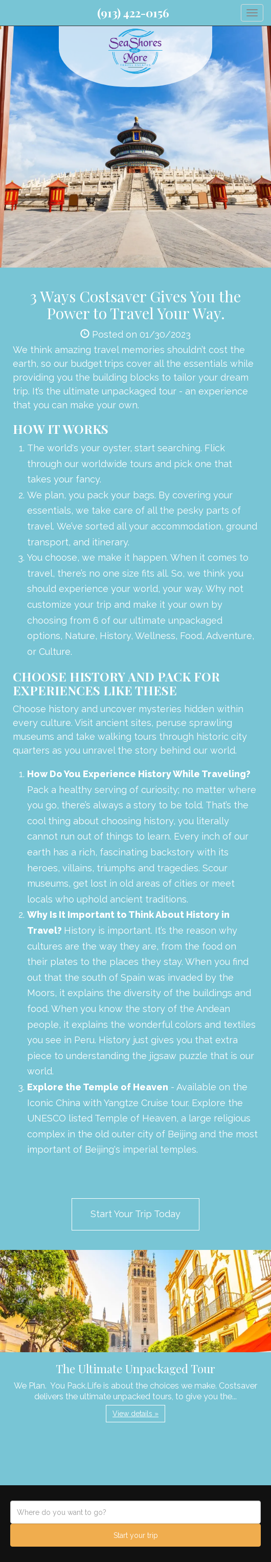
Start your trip (136, 1535)
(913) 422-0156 (133, 12)
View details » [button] (135, 1414)
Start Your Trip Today (135, 1213)
